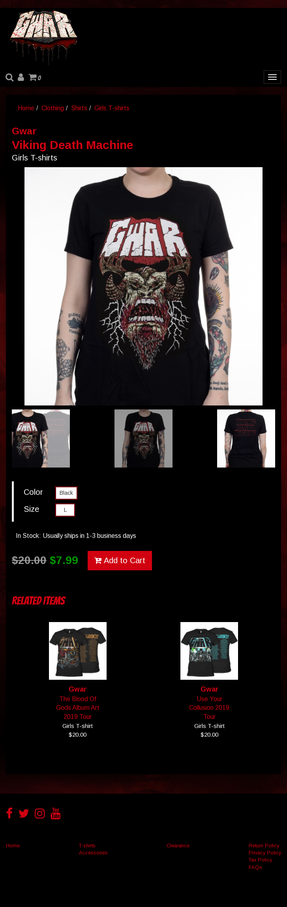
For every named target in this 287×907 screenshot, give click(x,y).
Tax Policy (260, 860)
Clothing (52, 108)
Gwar (24, 131)
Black (66, 493)
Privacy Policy (265, 853)
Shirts (79, 108)
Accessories (93, 853)
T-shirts (87, 846)
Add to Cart (119, 560)
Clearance (178, 846)
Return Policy (264, 846)
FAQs (255, 867)
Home (26, 108)
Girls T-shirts (111, 108)
